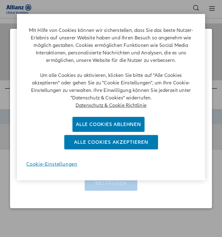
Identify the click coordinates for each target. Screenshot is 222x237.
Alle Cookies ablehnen (108, 124)
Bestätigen (111, 181)
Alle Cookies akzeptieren (111, 142)
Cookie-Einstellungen (51, 164)
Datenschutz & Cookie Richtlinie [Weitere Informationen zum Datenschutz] (111, 105)
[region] (111, 97)
